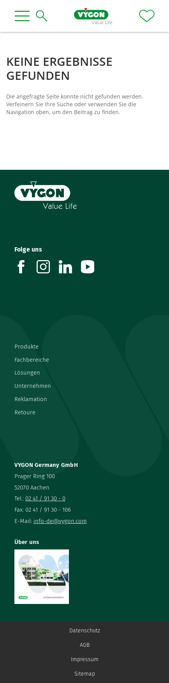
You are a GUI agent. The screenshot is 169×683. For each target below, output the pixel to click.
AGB (85, 645)
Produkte (26, 346)
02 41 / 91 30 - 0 (45, 498)
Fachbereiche (31, 359)
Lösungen (27, 372)
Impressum (85, 659)
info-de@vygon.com (60, 521)
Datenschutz (84, 630)
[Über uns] (84, 576)
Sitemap (84, 674)
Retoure (24, 412)
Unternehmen (32, 385)
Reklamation (30, 399)
